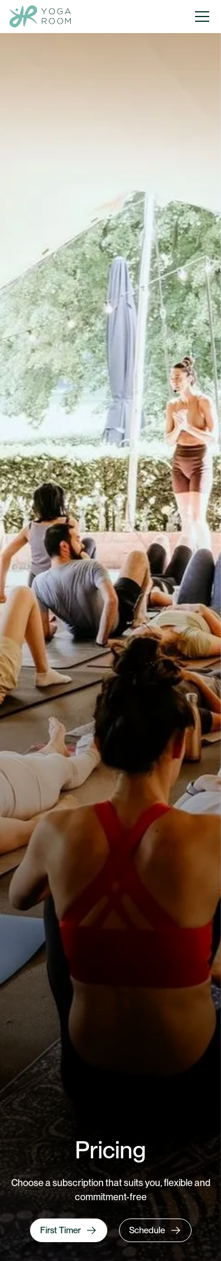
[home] (40, 16)
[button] (202, 16)
